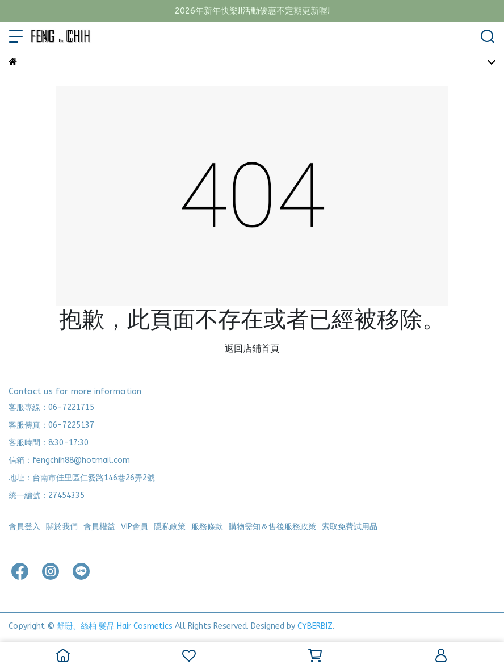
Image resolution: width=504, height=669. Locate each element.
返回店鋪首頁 (252, 348)
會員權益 (99, 527)
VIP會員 (134, 527)
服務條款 (207, 527)
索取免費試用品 (349, 527)
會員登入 (24, 527)
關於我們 (62, 527)
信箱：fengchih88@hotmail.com (69, 460)
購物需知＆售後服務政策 (272, 527)
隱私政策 (170, 527)
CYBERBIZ (315, 626)
